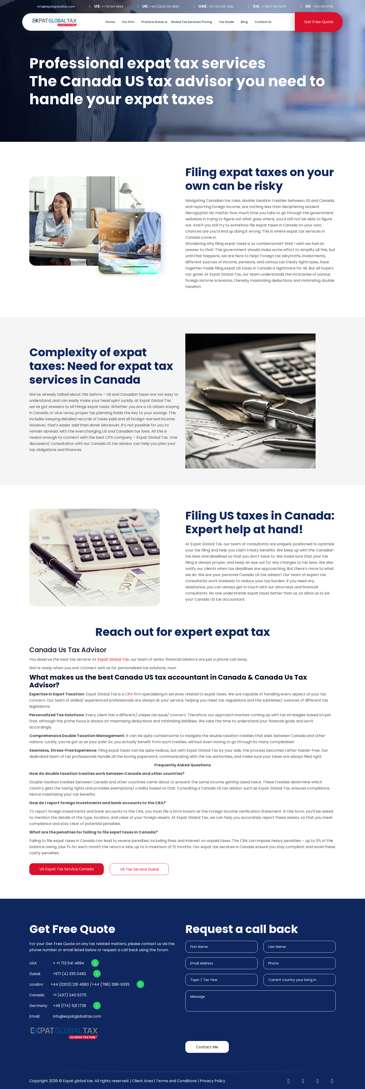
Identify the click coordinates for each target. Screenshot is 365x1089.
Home (110, 22)
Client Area (142, 1081)
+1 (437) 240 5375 (273, 6)
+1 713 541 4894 (112, 6)
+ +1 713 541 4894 (68, 963)
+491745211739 (322, 6)
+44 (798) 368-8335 (111, 984)
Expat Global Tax (113, 659)
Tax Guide (226, 22)
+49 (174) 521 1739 (69, 1005)
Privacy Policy (212, 1081)
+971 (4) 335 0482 (221, 6)
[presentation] (221, 1027)
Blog (244, 22)
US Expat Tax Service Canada (66, 869)
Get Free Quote (318, 22)
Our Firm (128, 22)
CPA (129, 694)
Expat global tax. (78, 1081)
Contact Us (263, 22)
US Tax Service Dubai (139, 869)
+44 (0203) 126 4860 (164, 6)
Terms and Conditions (176, 1081)
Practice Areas (152, 22)
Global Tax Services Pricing (191, 22)
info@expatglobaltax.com (77, 1016)
